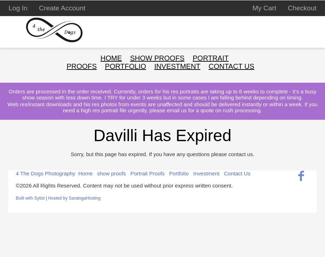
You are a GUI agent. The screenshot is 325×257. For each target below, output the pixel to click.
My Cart (265, 8)
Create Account (62, 8)
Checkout (302, 8)
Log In (18, 8)
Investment (206, 173)
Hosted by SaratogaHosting (74, 198)
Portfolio (179, 173)
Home (111, 58)
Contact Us (231, 66)
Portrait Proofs (147, 173)
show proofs (157, 58)
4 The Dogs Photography (45, 173)
